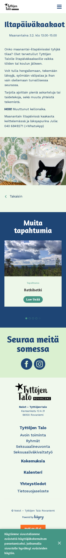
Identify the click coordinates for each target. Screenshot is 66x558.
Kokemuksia (33, 461)
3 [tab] (33, 318)
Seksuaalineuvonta (33, 446)
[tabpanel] (33, 273)
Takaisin (16, 196)
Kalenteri (33, 472)
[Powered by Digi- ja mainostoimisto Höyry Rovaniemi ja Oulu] (33, 516)
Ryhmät (33, 441)
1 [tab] (26, 318)
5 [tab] (39, 318)
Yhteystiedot (33, 483)
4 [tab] (36, 318)
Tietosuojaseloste (33, 491)
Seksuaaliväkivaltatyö (33, 452)
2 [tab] (30, 318)
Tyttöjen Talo (33, 427)
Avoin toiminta (33, 435)
